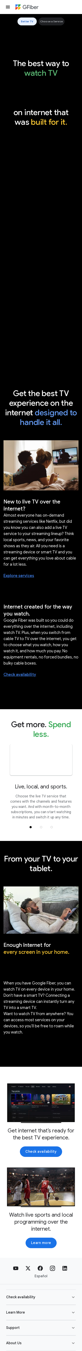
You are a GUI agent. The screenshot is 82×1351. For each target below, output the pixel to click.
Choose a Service (51, 21)
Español (41, 1276)
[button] (30, 827)
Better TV (27, 21)
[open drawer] (8, 7)
